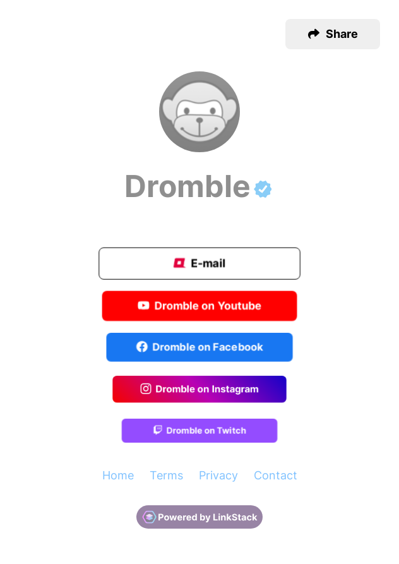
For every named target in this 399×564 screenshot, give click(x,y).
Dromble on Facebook (200, 348)
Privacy (218, 475)
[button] (332, 34)
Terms (166, 475)
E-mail (199, 264)
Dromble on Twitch (199, 431)
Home (118, 475)
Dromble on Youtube (199, 306)
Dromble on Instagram (199, 389)
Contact (275, 475)
